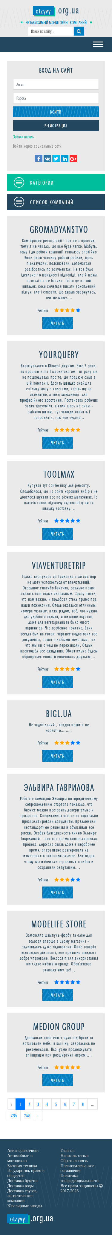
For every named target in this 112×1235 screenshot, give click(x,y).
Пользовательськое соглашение (77, 1168)
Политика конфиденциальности (80, 1178)
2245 (14, 1115)
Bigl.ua (59, 713)
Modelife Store (59, 923)
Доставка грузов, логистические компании (22, 1196)
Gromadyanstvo (59, 228)
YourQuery (59, 354)
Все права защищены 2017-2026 (82, 1188)
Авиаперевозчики (23, 1150)
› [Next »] (38, 1115)
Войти (56, 111)
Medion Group (59, 1026)
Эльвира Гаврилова (59, 786)
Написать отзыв (75, 1155)
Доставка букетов (22, 1181)
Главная (68, 1150)
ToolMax (59, 473)
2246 (27, 1115)
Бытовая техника (22, 1166)
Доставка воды (20, 1186)
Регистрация (56, 125)
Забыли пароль (23, 136)
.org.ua (56, 9)
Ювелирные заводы (24, 1206)
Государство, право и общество (26, 1173)
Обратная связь (74, 1160)
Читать (57, 323)
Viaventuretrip (59, 564)
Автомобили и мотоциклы (20, 1158)
